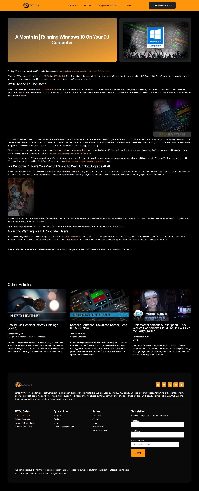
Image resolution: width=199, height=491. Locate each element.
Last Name (135, 432)
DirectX (21, 93)
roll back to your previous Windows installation (84, 162)
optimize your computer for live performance (71, 154)
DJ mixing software (49, 90)
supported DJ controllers (72, 237)
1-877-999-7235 (22, 416)
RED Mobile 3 (60, 77)
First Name (135, 422)
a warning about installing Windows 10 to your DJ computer (83, 72)
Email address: (155, 444)
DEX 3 (48, 77)
